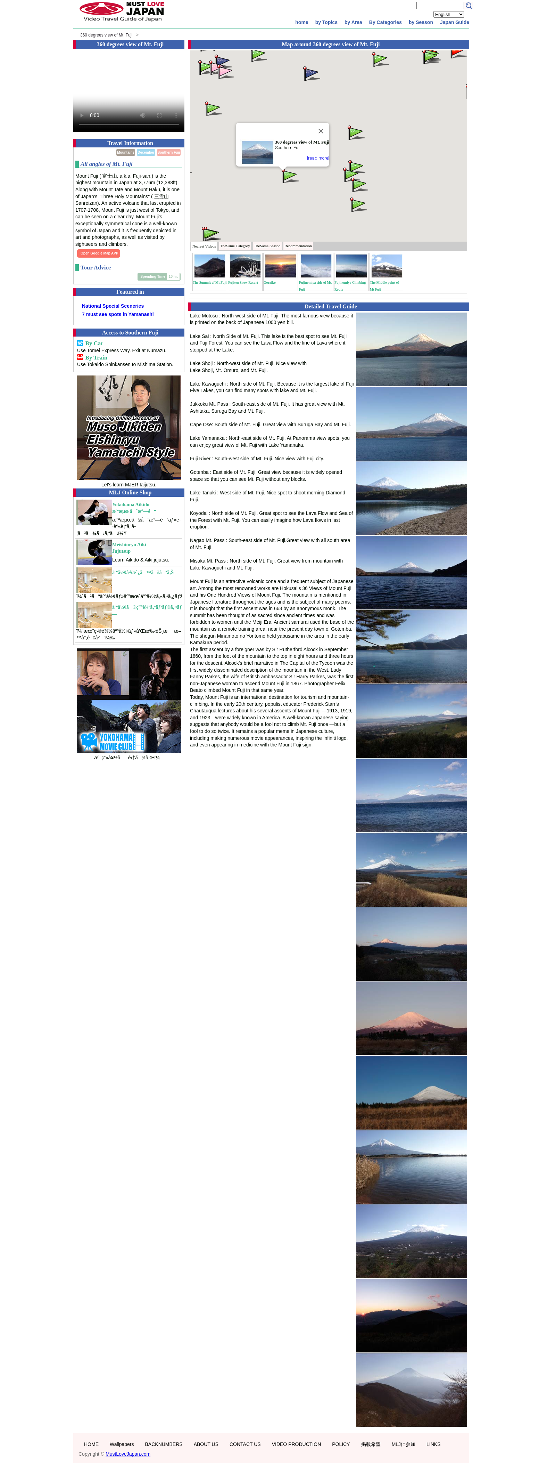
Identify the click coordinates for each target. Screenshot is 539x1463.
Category (235, 246)
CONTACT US (245, 1444)
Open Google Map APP (99, 253)
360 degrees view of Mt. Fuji (106, 35)
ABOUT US (206, 1444)
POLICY (341, 1444)
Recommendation (298, 246)
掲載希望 (371, 1444)
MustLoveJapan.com (128, 1454)
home (301, 22)
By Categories (385, 22)
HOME (91, 1444)
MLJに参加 (403, 1444)
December (146, 152)
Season (267, 246)
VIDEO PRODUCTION (296, 1444)
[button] (290, 175)
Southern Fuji (169, 152)
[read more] (318, 158)
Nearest (204, 246)
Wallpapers (122, 1444)
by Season (421, 22)
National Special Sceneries (113, 306)
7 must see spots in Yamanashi (118, 314)
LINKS (433, 1444)
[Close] (321, 131)
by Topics (326, 22)
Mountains (125, 152)
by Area (353, 22)
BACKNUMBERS (164, 1444)
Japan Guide (454, 22)
